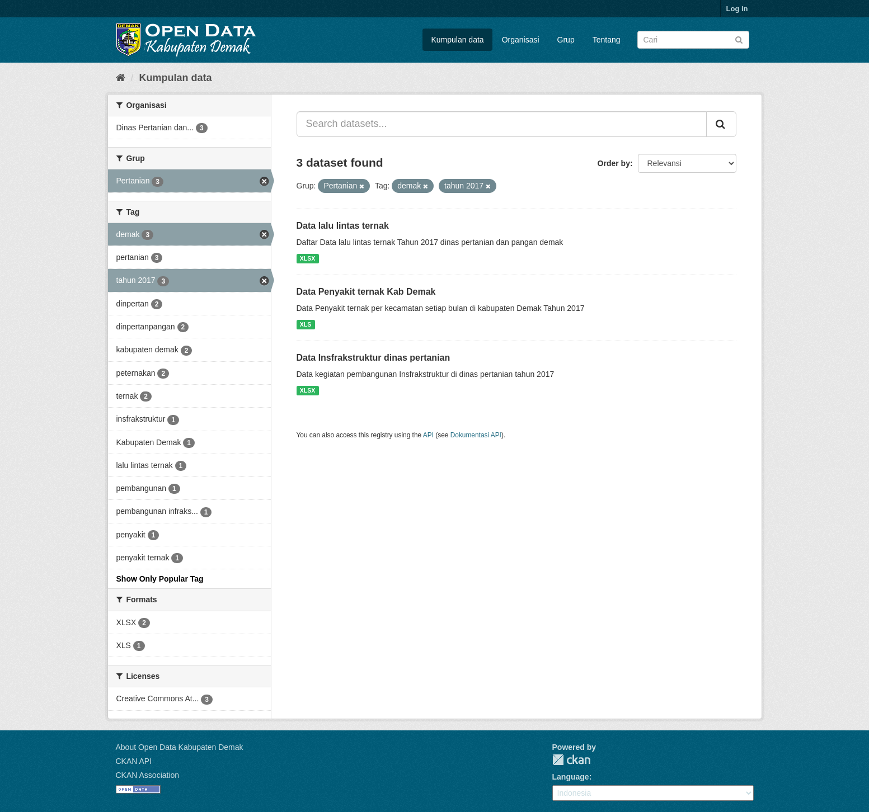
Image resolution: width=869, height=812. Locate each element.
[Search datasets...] (502, 124)
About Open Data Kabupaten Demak (179, 747)
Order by (614, 163)
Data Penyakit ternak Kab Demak (366, 291)
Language (570, 776)
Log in (737, 8)
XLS (305, 324)
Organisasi (520, 39)
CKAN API (134, 761)
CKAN (571, 760)
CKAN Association (148, 775)
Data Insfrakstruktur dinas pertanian (373, 357)
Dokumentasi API (475, 435)
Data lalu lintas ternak (343, 225)
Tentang (607, 39)
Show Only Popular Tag (160, 578)
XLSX (307, 258)
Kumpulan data (457, 39)
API (428, 435)
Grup (566, 39)
